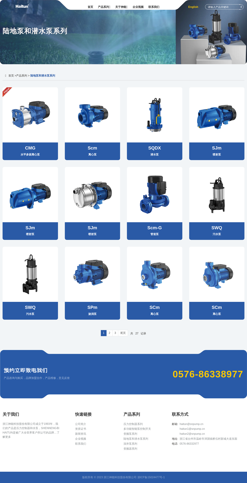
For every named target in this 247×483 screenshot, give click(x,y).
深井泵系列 (130, 443)
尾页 (123, 332)
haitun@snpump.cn (191, 424)
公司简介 (80, 424)
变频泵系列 (130, 433)
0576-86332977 (189, 443)
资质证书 (80, 428)
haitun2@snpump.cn (192, 433)
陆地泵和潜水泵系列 (136, 438)
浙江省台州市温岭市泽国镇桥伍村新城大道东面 (208, 438)
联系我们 (80, 443)
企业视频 (80, 438)
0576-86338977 (208, 374)
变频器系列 (130, 448)
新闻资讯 (80, 433)
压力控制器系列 (133, 424)
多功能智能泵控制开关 (137, 428)
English (193, 6)
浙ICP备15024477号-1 (151, 477)
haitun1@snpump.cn (192, 428)
